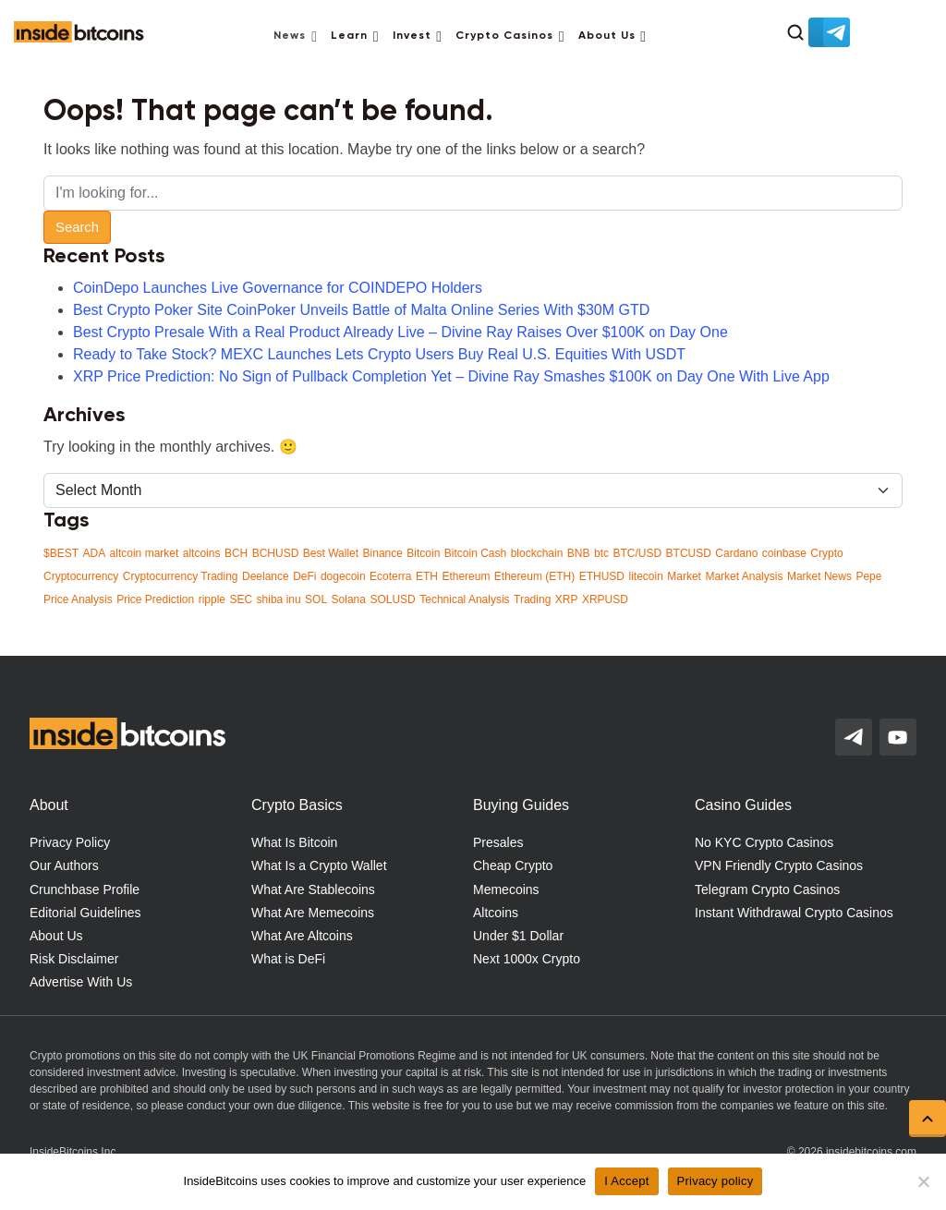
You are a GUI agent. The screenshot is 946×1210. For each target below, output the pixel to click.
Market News (819, 576)
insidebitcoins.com (871, 1151)
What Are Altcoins (302, 935)
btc (601, 553)
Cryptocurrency (80, 576)
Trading (532, 599)
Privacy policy (715, 1181)
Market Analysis (743, 576)
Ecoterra (390, 576)
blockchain (537, 553)
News (289, 36)
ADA (93, 553)
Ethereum (466, 576)
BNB (578, 553)
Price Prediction (155, 599)
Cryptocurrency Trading (180, 576)
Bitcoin (423, 553)
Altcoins (495, 912)
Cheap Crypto (512, 865)
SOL (316, 599)
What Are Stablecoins (313, 889)
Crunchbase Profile (84, 889)
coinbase (784, 553)
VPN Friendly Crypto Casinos (779, 865)
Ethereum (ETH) (534, 576)
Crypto (826, 553)
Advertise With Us (81, 981)
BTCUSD (688, 553)
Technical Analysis (464, 599)
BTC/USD (636, 553)
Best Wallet (330, 553)
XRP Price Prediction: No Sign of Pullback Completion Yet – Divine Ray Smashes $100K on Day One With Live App (451, 376)
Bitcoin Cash (475, 553)
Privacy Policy (70, 842)
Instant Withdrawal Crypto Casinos (794, 912)
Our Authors (64, 865)
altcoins (202, 553)
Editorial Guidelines (85, 912)
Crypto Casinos (504, 36)
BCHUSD (275, 553)
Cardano (736, 553)
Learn (349, 36)
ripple (212, 599)
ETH (427, 576)
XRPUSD (605, 599)
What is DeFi (288, 958)
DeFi (304, 576)
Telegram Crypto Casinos (767, 889)
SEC (240, 599)
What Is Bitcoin (294, 842)
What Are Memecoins (312, 912)
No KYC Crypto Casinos (764, 842)
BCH (236, 553)
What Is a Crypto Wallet (319, 865)
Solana (349, 599)
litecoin (645, 576)
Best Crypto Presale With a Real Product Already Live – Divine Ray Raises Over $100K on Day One (400, 332)
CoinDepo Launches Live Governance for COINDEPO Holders (277, 288)
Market (684, 576)
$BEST (61, 553)
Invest (412, 36)
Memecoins (506, 889)
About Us (607, 36)
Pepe (868, 576)
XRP (566, 599)
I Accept (626, 1181)
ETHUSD (602, 576)
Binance (383, 553)
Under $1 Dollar (518, 935)
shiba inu (279, 599)
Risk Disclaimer (74, 958)
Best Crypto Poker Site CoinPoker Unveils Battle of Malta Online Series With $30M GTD (361, 310)
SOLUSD (392, 599)
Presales (498, 842)
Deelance (265, 576)
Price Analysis (78, 599)
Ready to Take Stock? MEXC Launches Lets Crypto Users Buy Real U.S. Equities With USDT (379, 354)
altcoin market (144, 553)
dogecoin (343, 576)
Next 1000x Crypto (526, 958)
